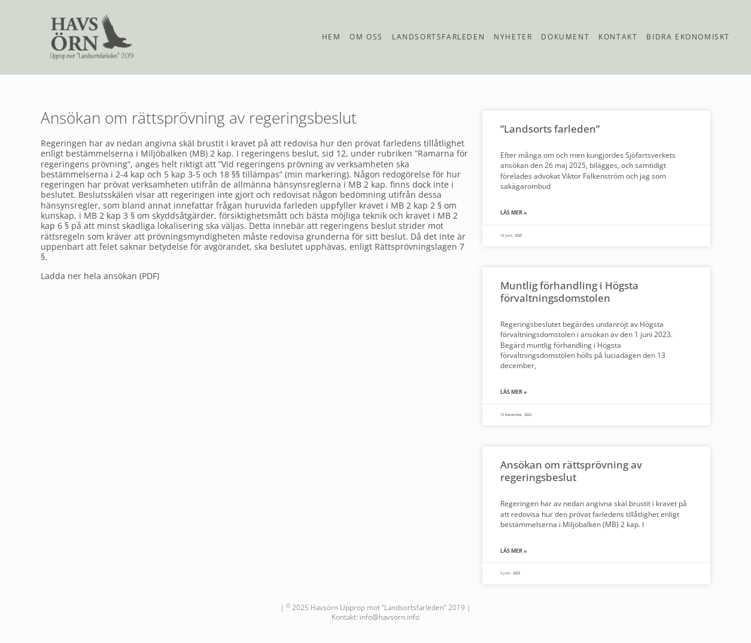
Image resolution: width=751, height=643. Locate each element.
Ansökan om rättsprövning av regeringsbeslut (571, 470)
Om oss (366, 37)
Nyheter (513, 37)
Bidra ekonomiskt (688, 37)
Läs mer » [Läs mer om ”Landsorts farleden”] (513, 212)
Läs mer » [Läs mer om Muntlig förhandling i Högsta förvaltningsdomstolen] (513, 392)
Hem (331, 37)
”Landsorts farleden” (550, 128)
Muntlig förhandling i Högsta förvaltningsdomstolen (569, 291)
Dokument (565, 37)
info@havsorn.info (389, 617)
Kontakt (617, 37)
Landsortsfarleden (438, 37)
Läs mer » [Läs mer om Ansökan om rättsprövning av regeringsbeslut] (513, 551)
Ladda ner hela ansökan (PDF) (100, 275)
